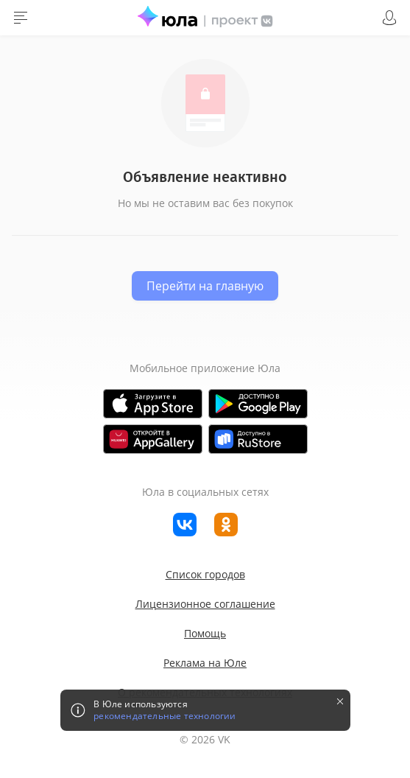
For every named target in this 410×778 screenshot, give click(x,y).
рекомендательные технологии (164, 716)
